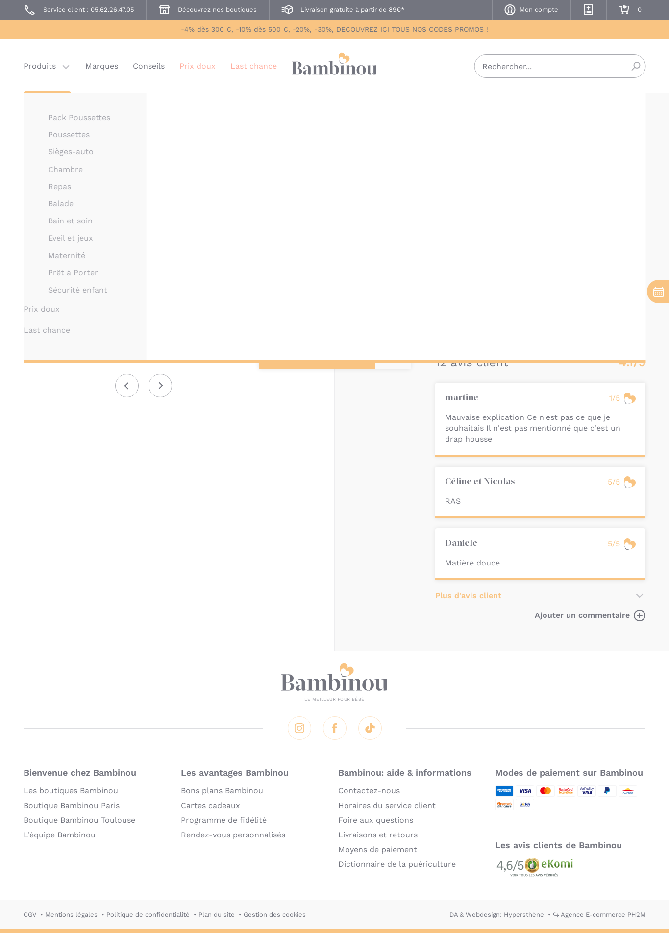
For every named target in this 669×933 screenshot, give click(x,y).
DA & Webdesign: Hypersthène (496, 914)
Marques (101, 66)
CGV (30, 914)
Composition (605, 186)
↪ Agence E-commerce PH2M (599, 914)
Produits (40, 66)
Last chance (253, 66)
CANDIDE (449, 106)
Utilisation (549, 186)
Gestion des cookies (275, 914)
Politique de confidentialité (148, 914)
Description (458, 186)
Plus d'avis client (468, 595)
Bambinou (335, 65)
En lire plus (457, 322)
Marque (505, 186)
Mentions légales (71, 914)
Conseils (149, 66)
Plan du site (216, 914)
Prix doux (197, 66)
